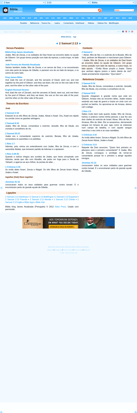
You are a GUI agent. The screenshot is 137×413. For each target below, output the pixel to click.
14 (95, 68)
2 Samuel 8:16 (12, 123)
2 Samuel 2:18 (12, 113)
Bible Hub (40, 202)
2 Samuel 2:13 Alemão (40, 199)
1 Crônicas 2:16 (12, 167)
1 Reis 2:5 (86, 111)
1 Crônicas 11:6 (89, 145)
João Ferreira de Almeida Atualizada (22, 65)
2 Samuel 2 (87, 52)
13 (82, 60)
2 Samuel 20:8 (88, 93)
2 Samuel (12, 32)
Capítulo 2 (20, 32)
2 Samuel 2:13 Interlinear (16, 197)
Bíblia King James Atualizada (19, 52)
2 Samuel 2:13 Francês (16, 199)
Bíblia (6, 32)
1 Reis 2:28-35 (12, 154)
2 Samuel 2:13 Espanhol (66, 197)
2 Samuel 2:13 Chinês (64, 199)
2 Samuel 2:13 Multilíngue (41, 197)
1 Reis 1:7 (10, 144)
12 (82, 54)
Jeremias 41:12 (12, 182)
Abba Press (60, 207)
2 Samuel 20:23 (12, 133)
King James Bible (13, 77)
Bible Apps (29, 202)
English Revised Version (17, 90)
